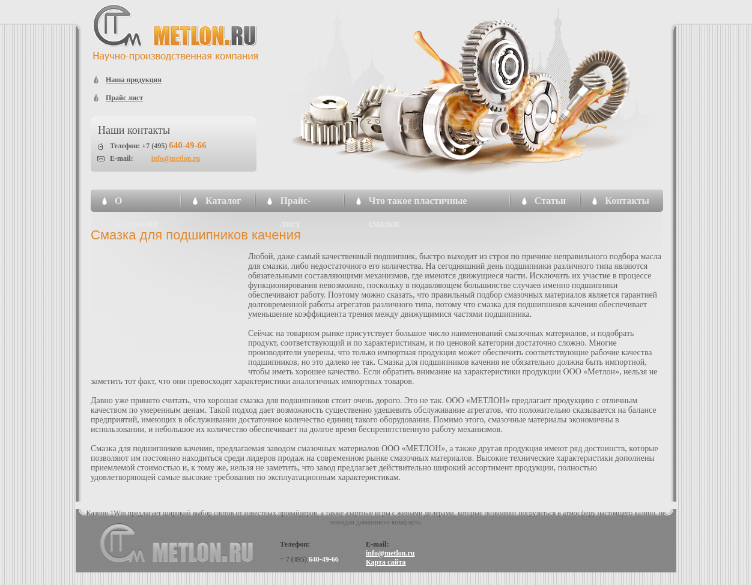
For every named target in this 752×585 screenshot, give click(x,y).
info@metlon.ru (176, 158)
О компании (136, 204)
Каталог (223, 201)
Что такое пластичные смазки (418, 204)
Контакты (627, 201)
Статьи (550, 201)
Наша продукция (134, 80)
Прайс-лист (295, 204)
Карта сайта (386, 562)
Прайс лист (124, 98)
